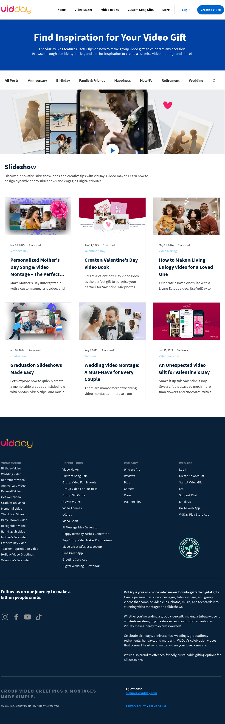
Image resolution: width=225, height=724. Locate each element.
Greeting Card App (74, 559)
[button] (84, 10)
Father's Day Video (13, 543)
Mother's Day (19, 251)
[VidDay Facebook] (16, 616)
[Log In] (186, 9)
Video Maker (70, 469)
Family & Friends (92, 80)
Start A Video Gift (190, 482)
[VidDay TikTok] (38, 616)
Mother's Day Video (14, 537)
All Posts (12, 80)
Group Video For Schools (79, 482)
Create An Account (191, 476)
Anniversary (37, 80)
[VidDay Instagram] (4, 616)
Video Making (168, 251)
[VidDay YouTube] (27, 616)
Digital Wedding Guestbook (81, 566)
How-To (146, 80)
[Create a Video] (210, 9)
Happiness (122, 80)
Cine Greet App (72, 553)
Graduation (18, 356)
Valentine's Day (94, 251)
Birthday (63, 80)
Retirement (171, 80)
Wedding (196, 80)
